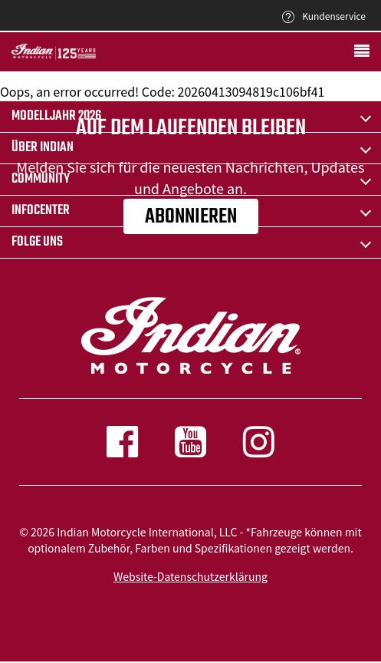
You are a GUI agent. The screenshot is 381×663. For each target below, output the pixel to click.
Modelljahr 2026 (56, 116)
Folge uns (37, 242)
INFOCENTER (40, 211)
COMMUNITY (40, 179)
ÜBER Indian (42, 148)
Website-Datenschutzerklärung (190, 576)
